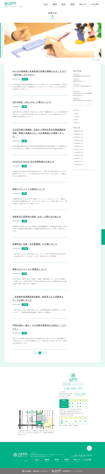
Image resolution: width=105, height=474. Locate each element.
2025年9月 (77, 143)
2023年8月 (77, 155)
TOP (93, 60)
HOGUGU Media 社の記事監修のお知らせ (33, 162)
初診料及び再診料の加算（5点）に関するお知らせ (37, 217)
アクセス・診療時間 (103, 237)
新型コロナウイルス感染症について (30, 269)
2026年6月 (77, 131)
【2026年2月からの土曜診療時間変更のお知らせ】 (82, 94)
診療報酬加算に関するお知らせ (82, 76)
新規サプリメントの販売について (29, 189)
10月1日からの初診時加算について (82, 87)
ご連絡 (24, 106)
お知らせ (98, 60)
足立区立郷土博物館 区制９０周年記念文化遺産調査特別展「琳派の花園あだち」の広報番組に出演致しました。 (39, 133)
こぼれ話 (25, 248)
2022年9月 (77, 164)
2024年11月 (77, 149)
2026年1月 (77, 137)
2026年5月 (77, 134)
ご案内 (24, 141)
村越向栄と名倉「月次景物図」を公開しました (35, 244)
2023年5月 (77, 158)
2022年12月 (77, 161)
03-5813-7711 (73, 388)
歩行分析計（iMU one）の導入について (32, 102)
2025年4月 (77, 146)
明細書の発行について (79, 81)
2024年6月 (77, 152)
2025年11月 (77, 140)
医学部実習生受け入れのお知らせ (82, 100)
